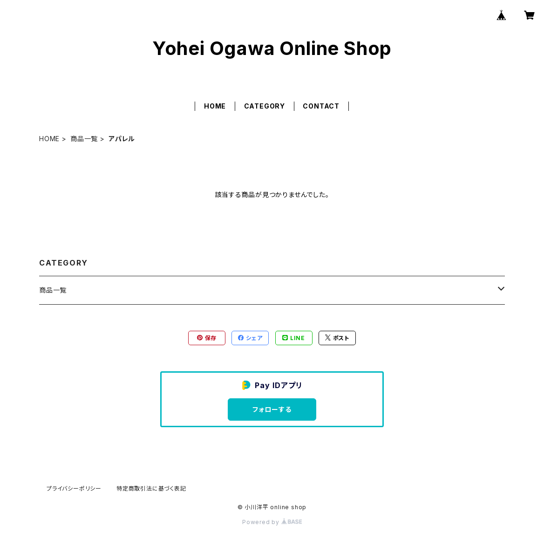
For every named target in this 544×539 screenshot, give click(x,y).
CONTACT (321, 106)
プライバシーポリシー (74, 488)
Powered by (272, 522)
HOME (215, 106)
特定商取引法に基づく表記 (151, 488)
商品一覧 (84, 139)
